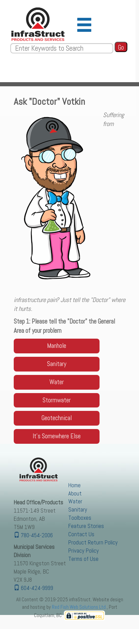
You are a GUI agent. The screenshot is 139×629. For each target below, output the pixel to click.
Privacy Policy (83, 550)
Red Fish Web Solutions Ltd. (79, 607)
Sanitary (77, 509)
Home (74, 485)
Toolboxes (79, 517)
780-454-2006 (33, 535)
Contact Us (81, 534)
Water (75, 501)
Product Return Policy (93, 542)
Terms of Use (83, 559)
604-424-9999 (33, 588)
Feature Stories (86, 526)
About (75, 493)
